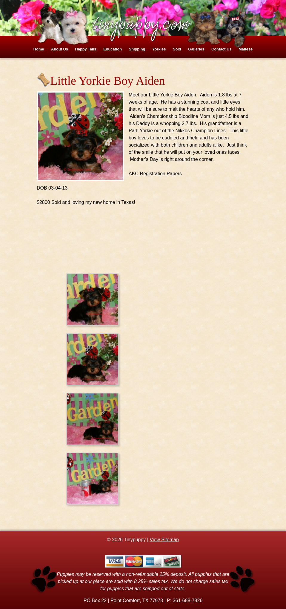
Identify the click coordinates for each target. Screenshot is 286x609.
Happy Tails (85, 49)
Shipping (137, 49)
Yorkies (159, 49)
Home (38, 49)
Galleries (196, 49)
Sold (177, 49)
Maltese (246, 49)
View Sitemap (164, 539)
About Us (59, 49)
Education (112, 49)
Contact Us (221, 49)
